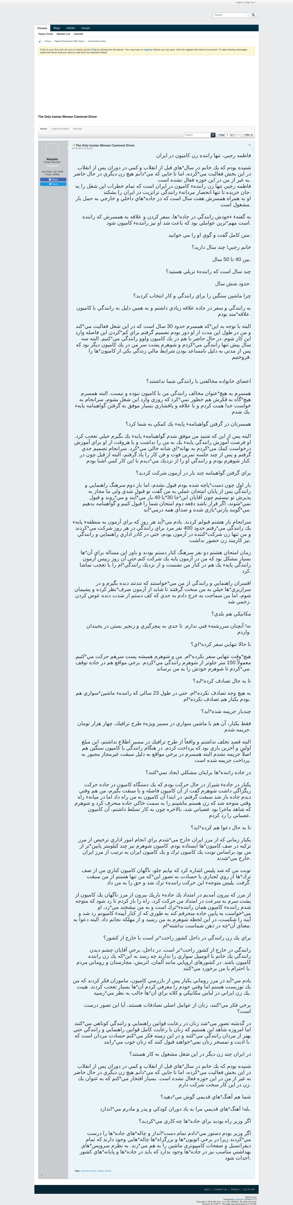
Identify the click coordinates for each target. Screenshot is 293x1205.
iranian (101, 1171)
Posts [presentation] (43, 129)
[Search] (231, 15)
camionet (85, 1171)
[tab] (43, 128)
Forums (42, 28)
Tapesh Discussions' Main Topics (69, 41)
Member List (63, 34)
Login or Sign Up (246, 2)
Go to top (249, 1189)
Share (53, 179)
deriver (93, 1171)
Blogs (56, 28)
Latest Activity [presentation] (60, 129)
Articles (70, 28)
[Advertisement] (146, 86)
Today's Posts (45, 34)
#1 (250, 145)
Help (207, 1189)
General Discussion (97, 41)
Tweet (53, 184)
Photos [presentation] (77, 129)
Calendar (78, 34)
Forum (48, 41)
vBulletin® (239, 1199)
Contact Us (220, 1189)
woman (108, 1171)
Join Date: (47, 171)
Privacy (235, 1189)
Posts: (48, 174)
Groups (85, 28)
